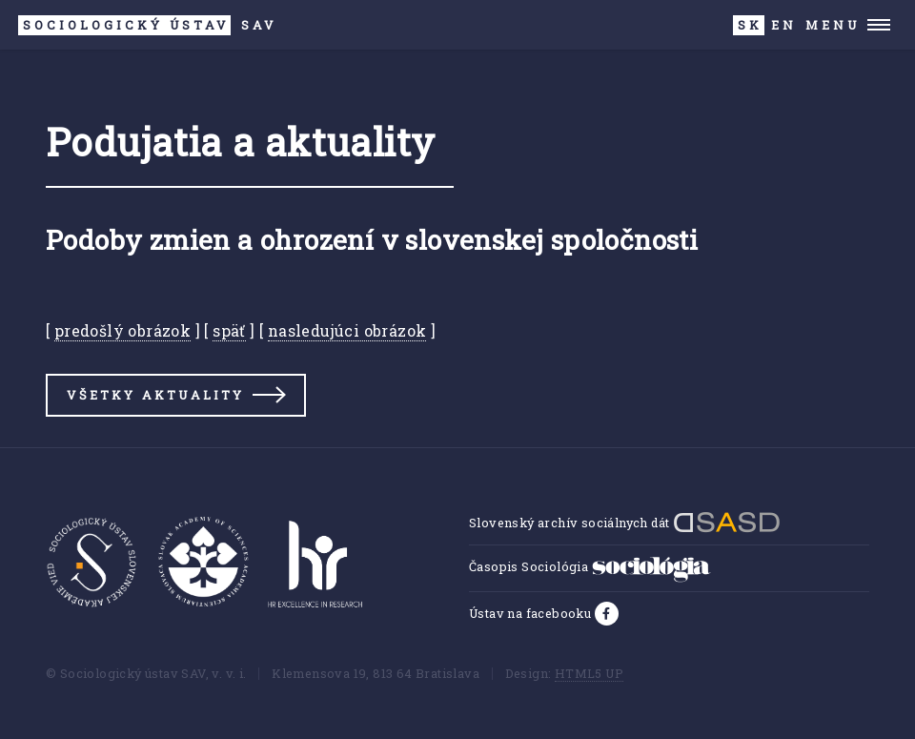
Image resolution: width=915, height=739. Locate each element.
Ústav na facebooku (532, 613)
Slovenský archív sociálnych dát (625, 522)
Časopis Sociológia (590, 566)
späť (229, 330)
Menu (832, 24)
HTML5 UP (589, 673)
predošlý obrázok (122, 330)
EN (784, 24)
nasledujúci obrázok (347, 330)
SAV (147, 25)
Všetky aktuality (155, 394)
